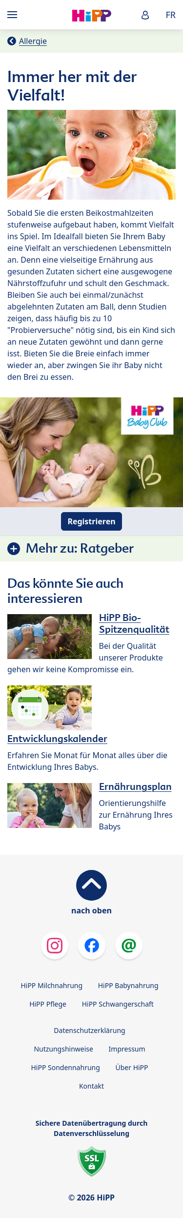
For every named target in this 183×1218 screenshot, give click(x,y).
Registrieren (91, 521)
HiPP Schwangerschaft (118, 1004)
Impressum (127, 1048)
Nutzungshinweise (63, 1048)
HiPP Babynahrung (128, 985)
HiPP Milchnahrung (51, 985)
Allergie (33, 41)
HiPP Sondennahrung (65, 1067)
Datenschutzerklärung (89, 1030)
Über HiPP (131, 1067)
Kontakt (91, 1086)
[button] (145, 14)
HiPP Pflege (47, 1004)
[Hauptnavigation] (14, 14)
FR (170, 15)
